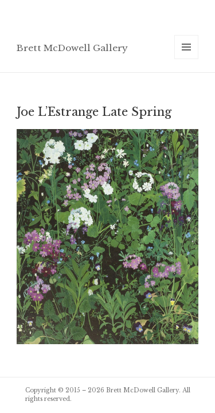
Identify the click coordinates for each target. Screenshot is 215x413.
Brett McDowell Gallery (72, 47)
